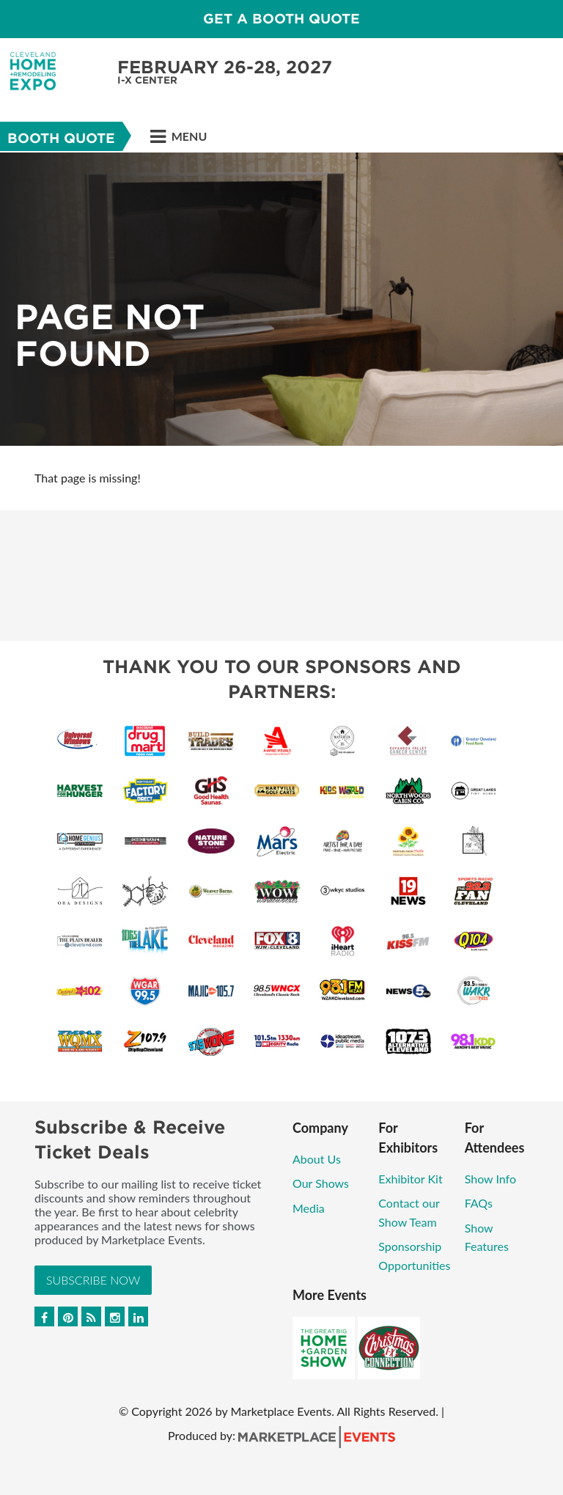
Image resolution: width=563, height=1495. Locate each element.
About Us (316, 1159)
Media (308, 1208)
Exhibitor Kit (410, 1179)
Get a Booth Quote (281, 18)
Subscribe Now (93, 1280)
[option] (281, 299)
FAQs (479, 1203)
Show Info (490, 1179)
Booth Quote (61, 138)
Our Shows (320, 1183)
